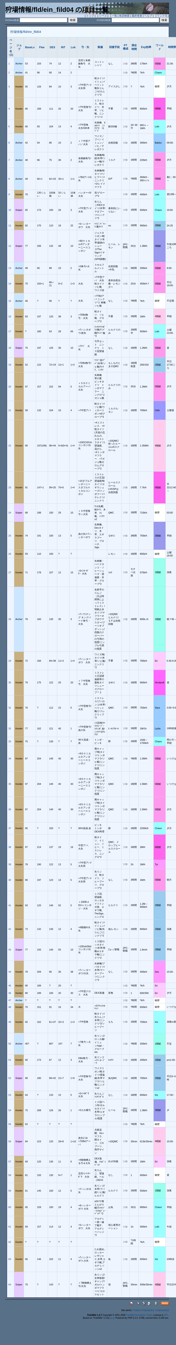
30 (9, 682)
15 (9, 301)
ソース (103, 15)
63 (9, 1259)
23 (9, 487)
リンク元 (162, 15)
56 (9, 1141)
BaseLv (30, 47)
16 (9, 316)
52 (9, 1078)
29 (9, 660)
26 (9, 554)
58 (9, 1175)
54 (9, 1110)
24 (9, 512)
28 (9, 619)
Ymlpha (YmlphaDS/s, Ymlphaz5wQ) (151, 1310)
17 (9, 331)
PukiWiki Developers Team (139, 1315)
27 (9, 572)
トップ (90, 15)
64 (9, 1284)
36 (9, 809)
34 (9, 758)
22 (9, 445)
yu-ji (112, 1318)
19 (9, 364)
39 (9, 864)
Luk (73, 47)
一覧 (114, 15)
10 (9, 210)
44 (9, 971)
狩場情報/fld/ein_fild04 (25, 32)
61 (9, 1226)
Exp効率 (146, 47)
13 (9, 268)
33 (9, 741)
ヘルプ (148, 15)
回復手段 (114, 47)
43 (9, 949)
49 (9, 1022)
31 (9, 707)
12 (9, 246)
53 (9, 1095)
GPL (166, 1315)
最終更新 (137, 15)
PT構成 (125, 47)
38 (9, 847)
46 (9, 993)
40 (9, 880)
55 (9, 1124)
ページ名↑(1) (10, 47)
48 (9, 1007)
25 (9, 535)
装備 (100, 47)
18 (9, 347)
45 (9, 985)
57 (9, 1161)
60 (9, 1207)
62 (9, 1242)
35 (9, 784)
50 (9, 1043)
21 (9, 410)
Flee (41, 47)
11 (9, 225)
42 (9, 929)
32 (9, 728)
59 (9, 1190)
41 (9, 905)
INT (63, 47)
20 (9, 386)
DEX (52, 47)
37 (9, 828)
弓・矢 (85, 47)
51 (9, 1060)
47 (9, 1000)
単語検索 (124, 15)
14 (9, 283)
